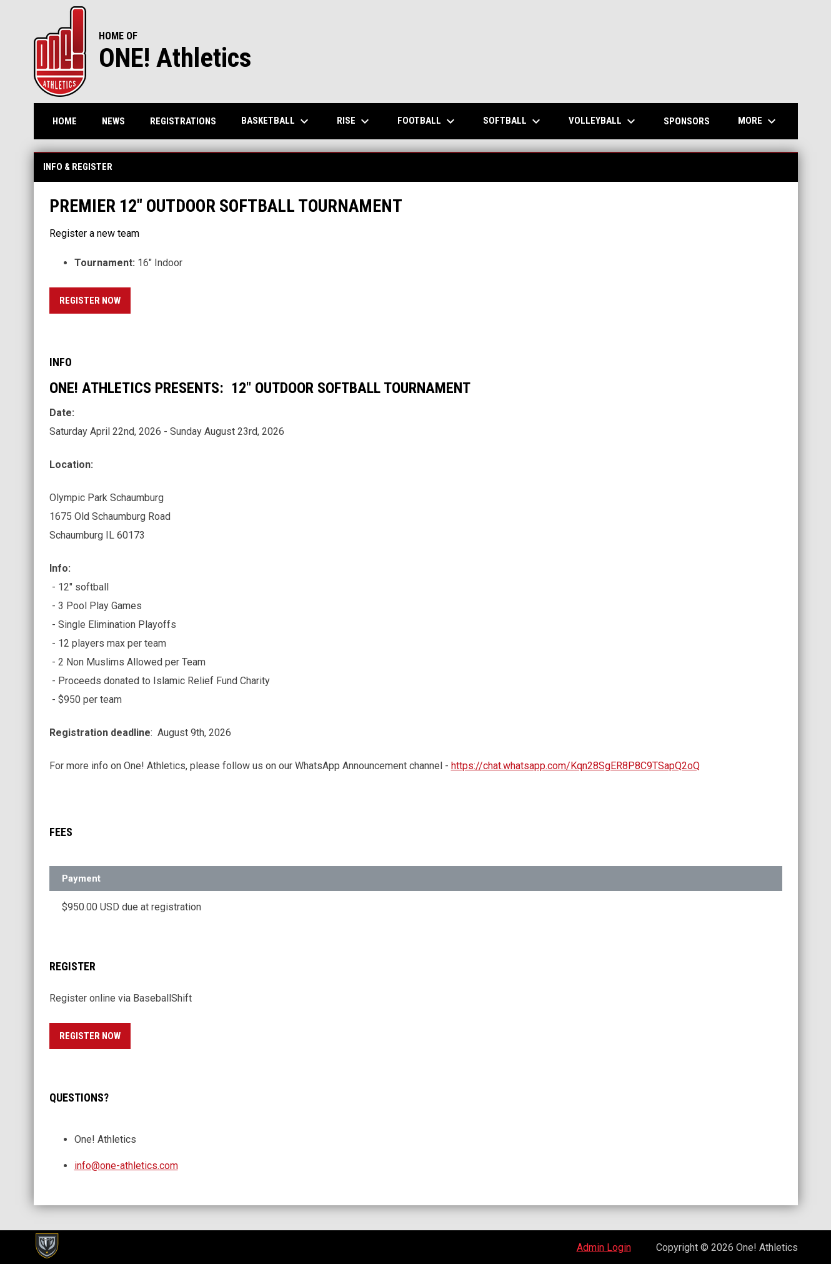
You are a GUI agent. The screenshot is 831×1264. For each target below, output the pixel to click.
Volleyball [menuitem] (604, 121)
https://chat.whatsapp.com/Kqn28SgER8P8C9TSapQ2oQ (575, 766)
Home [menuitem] (64, 121)
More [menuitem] (758, 121)
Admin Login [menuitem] (604, 1247)
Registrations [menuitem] (183, 121)
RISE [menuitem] (354, 121)
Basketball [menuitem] (276, 121)
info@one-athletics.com (126, 1166)
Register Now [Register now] (95, 298)
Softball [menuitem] (513, 121)
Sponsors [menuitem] (687, 121)
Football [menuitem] (427, 121)
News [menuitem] (113, 121)
